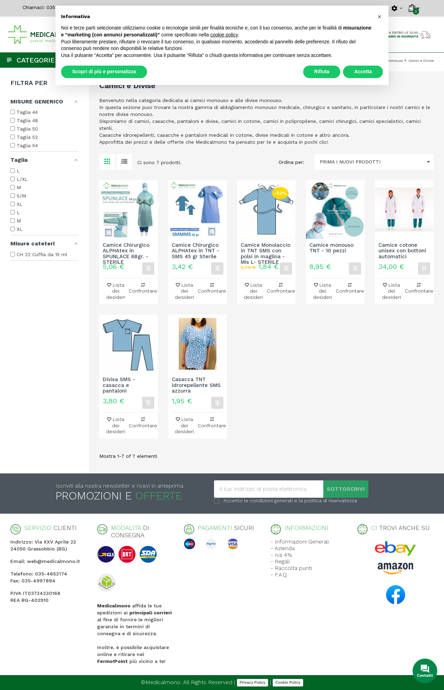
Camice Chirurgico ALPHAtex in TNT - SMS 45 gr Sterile (195, 251)
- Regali (280, 561)
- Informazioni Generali (300, 541)
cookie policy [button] (224, 34)
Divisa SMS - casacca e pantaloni (119, 385)
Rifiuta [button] (322, 71)
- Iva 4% (281, 555)
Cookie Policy (287, 682)
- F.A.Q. (279, 574)
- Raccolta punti (291, 568)
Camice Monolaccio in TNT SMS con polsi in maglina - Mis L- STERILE (265, 251)
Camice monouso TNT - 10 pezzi (331, 248)
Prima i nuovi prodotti (377, 162)
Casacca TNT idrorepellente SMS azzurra (196, 385)
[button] (379, 16)
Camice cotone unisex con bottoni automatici (402, 251)
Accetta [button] (363, 71)
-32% (280, 193)
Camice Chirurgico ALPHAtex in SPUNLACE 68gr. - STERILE (126, 251)
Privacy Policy (253, 682)
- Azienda (282, 548)
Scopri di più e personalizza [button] (104, 71)
